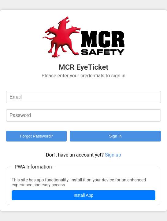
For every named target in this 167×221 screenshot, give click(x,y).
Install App (84, 195)
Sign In (115, 136)
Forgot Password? (36, 136)
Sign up (113, 155)
